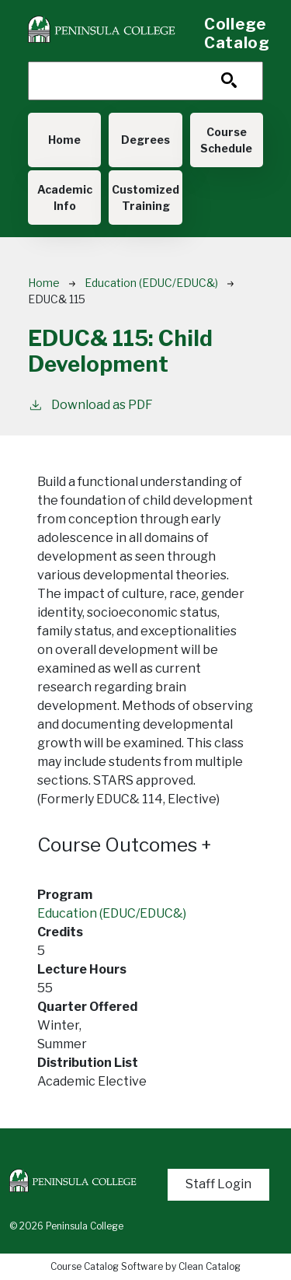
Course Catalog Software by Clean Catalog (145, 1266)
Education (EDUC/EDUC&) (151, 282)
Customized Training (145, 197)
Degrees (145, 139)
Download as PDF (90, 404)
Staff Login (218, 1184)
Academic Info (64, 197)
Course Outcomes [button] (124, 845)
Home (64, 139)
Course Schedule (226, 140)
